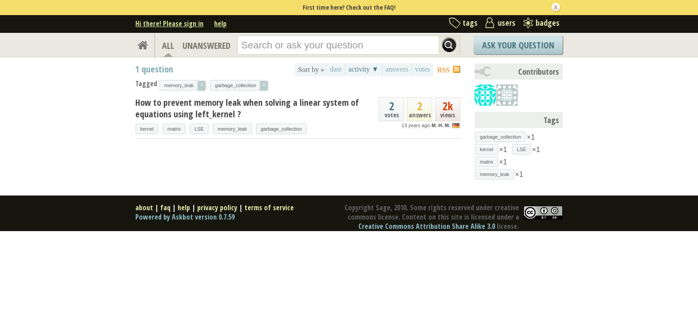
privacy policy (217, 207)
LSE (199, 129)
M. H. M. (441, 125)
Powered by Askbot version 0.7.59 (185, 217)
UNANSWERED (207, 46)
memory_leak (232, 129)
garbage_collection (281, 129)
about (144, 207)
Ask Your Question (518, 45)
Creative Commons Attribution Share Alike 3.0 (426, 226)
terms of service (269, 207)
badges (548, 22)
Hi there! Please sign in (169, 23)
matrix (174, 129)
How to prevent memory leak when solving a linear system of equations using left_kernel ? (247, 108)
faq (165, 207)
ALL (168, 46)
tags (470, 22)
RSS (443, 70)
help (220, 23)
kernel (147, 129)
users (506, 22)
